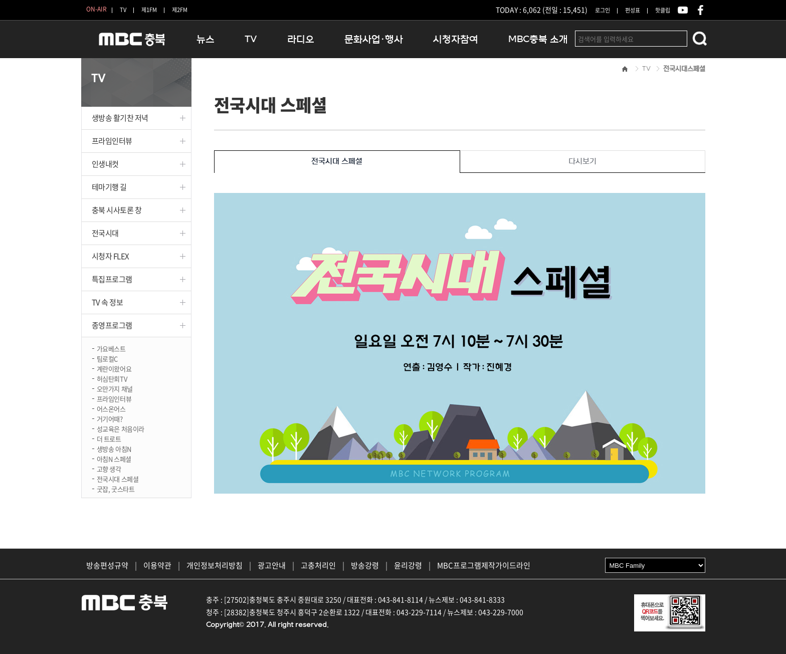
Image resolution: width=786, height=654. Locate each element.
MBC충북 (131, 43)
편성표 (632, 10)
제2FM (179, 10)
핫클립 (662, 10)
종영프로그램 (112, 325)
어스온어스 (111, 408)
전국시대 (105, 233)
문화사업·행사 (373, 39)
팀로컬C (107, 358)
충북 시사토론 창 (117, 209)
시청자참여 (455, 39)
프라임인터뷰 (112, 140)
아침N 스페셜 (114, 458)
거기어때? (110, 418)
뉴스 (206, 39)
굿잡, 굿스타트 (116, 488)
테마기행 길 (109, 186)
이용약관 (157, 565)
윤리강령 (408, 565)
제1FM (149, 10)
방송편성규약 (107, 565)
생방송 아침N (114, 448)
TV (123, 10)
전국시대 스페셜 (118, 478)
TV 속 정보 (107, 302)
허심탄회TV (112, 378)
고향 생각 (109, 468)
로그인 (602, 10)
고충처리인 (318, 565)
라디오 (300, 39)
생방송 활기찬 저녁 (120, 117)
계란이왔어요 (114, 368)
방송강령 (365, 565)
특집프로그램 (112, 279)
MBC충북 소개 (538, 39)
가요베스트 (111, 348)
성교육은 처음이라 (121, 428)
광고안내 (272, 565)
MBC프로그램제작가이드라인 (483, 565)
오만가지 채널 (115, 388)
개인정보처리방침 (214, 565)
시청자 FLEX (110, 256)
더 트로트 (109, 438)
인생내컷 (105, 163)
